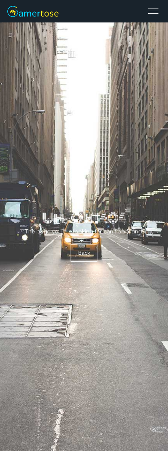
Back (84, 253)
